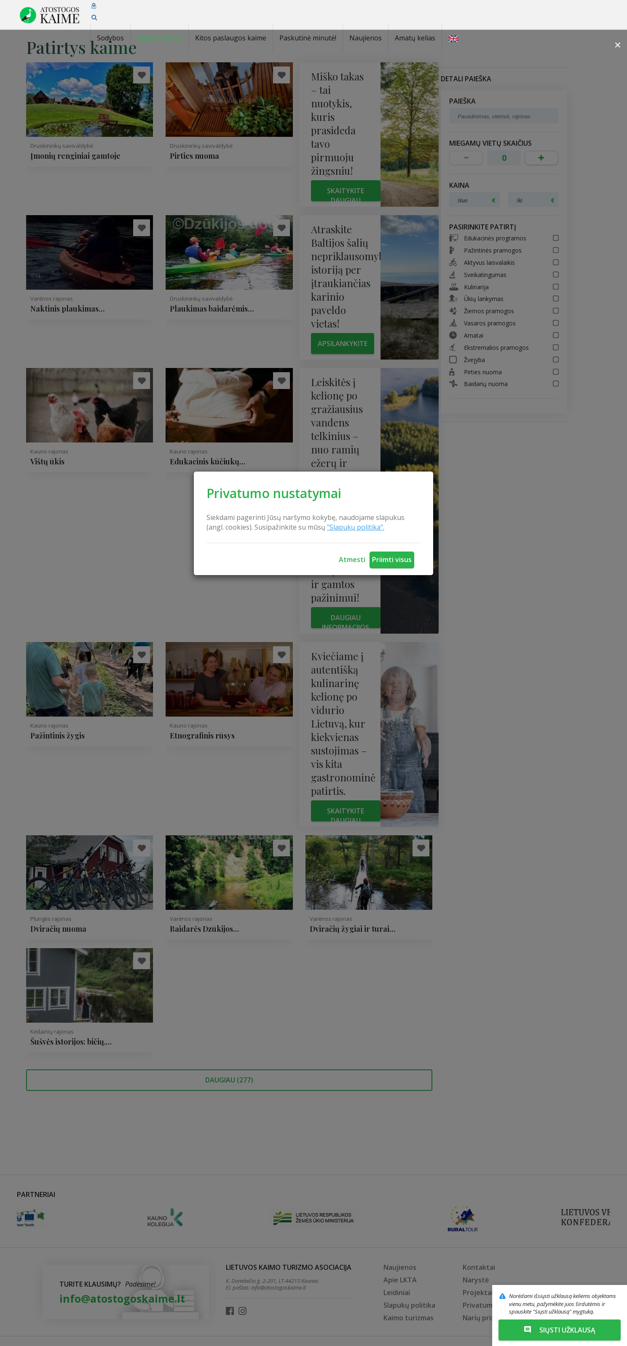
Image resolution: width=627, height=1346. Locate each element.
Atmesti (352, 559)
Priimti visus (392, 559)
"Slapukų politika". (355, 527)
